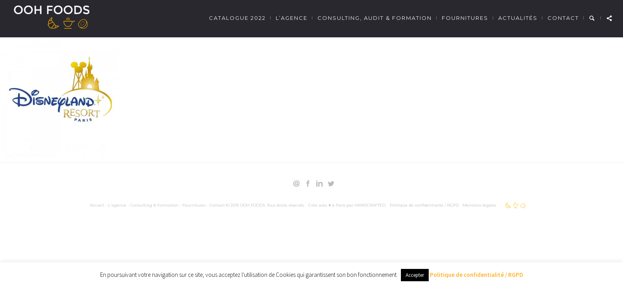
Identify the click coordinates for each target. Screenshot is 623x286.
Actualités (518, 18)
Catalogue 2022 (237, 18)
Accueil (97, 205)
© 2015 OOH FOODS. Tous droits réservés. (265, 205)
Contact (563, 18)
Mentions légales (479, 205)
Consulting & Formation (154, 205)
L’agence (292, 18)
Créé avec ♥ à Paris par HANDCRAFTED (346, 205)
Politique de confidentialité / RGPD (424, 205)
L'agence (117, 205)
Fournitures (465, 18)
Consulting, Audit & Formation (374, 18)
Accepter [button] (415, 275)
